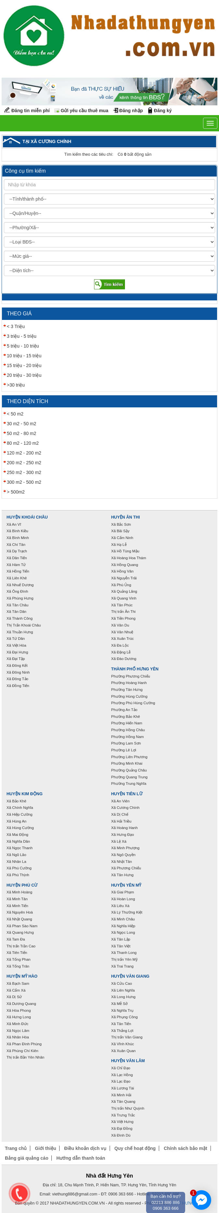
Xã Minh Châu (123, 919)
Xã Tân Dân (16, 611)
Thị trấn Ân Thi (123, 611)
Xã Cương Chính (125, 808)
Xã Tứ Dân (16, 638)
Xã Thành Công (20, 618)
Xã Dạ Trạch (17, 551)
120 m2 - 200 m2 (24, 452)
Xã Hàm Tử (16, 565)
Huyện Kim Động (25, 794)
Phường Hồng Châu (128, 730)
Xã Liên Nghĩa (123, 990)
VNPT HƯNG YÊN (187, 1203)
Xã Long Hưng (123, 997)
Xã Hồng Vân (122, 571)
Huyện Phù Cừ (22, 885)
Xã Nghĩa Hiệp (123, 926)
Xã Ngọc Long (123, 932)
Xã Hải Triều (121, 821)
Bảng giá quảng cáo (26, 1158)
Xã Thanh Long (124, 953)
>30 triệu (16, 385)
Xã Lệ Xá (119, 841)
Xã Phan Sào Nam (22, 926)
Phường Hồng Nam (127, 737)
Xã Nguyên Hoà (20, 912)
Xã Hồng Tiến (18, 571)
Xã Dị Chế (119, 814)
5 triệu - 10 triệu (23, 346)
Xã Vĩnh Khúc (122, 1044)
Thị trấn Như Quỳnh (127, 1108)
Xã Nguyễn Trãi (124, 578)
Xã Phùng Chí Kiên (22, 1051)
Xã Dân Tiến (17, 558)
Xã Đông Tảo (17, 679)
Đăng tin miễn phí (30, 110)
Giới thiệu (45, 1148)
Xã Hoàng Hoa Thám (128, 558)
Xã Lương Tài (122, 1088)
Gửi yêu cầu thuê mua (84, 110)
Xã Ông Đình (17, 591)
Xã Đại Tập (16, 659)
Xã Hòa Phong (19, 1010)
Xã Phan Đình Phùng (24, 1044)
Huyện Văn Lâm (128, 1061)
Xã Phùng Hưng (20, 598)
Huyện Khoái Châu (27, 517)
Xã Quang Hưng (20, 932)
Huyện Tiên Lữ (127, 794)
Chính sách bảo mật (185, 1148)
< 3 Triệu (16, 326)
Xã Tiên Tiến (17, 953)
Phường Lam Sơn (126, 743)
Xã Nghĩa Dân (18, 841)
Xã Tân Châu (17, 605)
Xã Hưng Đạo (122, 835)
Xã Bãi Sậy (120, 531)
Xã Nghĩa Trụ (122, 1010)
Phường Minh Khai (127, 763)
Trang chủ (16, 1148)
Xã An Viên (120, 801)
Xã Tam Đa (16, 939)
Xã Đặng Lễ (121, 652)
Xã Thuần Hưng (20, 632)
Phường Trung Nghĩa (128, 783)
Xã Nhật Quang (19, 919)
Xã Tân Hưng (122, 875)
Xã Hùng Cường (20, 828)
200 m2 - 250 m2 (24, 462)
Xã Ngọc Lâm (18, 1031)
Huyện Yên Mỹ (126, 885)
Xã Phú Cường (19, 868)
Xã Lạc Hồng (122, 1075)
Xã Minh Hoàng (19, 892)
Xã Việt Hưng (122, 1122)
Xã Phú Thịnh (18, 875)
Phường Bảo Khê (125, 717)
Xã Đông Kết (17, 665)
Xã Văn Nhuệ (122, 632)
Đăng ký (162, 110)
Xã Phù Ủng (121, 585)
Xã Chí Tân (16, 545)
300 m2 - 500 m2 (24, 482)
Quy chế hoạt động (135, 1148)
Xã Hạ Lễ (119, 545)
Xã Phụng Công (124, 1017)
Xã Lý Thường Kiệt (127, 912)
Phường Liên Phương (129, 757)
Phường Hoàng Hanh (129, 683)
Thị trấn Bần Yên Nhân (25, 1057)
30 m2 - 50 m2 (21, 423)
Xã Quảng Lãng (124, 591)
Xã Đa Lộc (120, 645)
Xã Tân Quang (123, 1101)
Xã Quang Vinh (124, 598)
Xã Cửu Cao (121, 983)
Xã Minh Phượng (125, 848)
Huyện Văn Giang (130, 976)
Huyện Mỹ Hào (22, 976)
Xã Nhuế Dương (20, 585)
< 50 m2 (15, 413)
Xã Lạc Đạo (120, 1081)
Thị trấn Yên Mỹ (124, 959)
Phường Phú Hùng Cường (133, 703)
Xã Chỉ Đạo (120, 1068)
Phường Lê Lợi (123, 750)
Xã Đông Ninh (18, 672)
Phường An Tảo (124, 710)
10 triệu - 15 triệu (24, 355)
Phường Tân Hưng (127, 690)
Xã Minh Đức (17, 1024)
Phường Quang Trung (129, 777)
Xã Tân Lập (120, 939)
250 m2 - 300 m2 (24, 472)
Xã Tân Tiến (121, 1024)
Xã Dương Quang (21, 1004)
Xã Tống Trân (18, 966)
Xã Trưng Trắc (123, 1115)
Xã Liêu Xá (120, 906)
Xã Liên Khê (17, 578)
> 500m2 (16, 491)
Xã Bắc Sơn (121, 524)
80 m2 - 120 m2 (23, 443)
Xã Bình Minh (18, 538)
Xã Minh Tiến (17, 906)
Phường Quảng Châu (129, 770)
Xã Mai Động (17, 835)
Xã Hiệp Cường (20, 814)
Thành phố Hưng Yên (135, 669)
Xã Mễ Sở (119, 1004)
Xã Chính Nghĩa (20, 808)
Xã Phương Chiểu (126, 868)
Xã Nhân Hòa (18, 1037)
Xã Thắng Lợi (122, 1031)
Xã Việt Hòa (16, 645)
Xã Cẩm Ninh (122, 538)
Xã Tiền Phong (123, 618)
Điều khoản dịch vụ (85, 1148)
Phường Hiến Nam (127, 723)
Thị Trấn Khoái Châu (24, 625)
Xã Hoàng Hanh (124, 828)
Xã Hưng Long (19, 1017)
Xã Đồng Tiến (18, 686)
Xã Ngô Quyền (123, 855)
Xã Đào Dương (123, 659)
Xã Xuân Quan (123, 1051)
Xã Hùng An (16, 821)
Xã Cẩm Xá (16, 990)
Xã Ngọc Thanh (20, 848)
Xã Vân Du (120, 625)
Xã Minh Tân (17, 899)
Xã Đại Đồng (121, 1128)
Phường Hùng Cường (129, 696)
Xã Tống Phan (19, 959)
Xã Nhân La (16, 862)
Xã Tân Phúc (122, 605)
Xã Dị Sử (14, 997)
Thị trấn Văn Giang (127, 1037)
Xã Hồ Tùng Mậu (125, 551)
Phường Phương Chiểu (130, 676)
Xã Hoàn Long (123, 899)
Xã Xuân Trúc (122, 638)
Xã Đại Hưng (17, 652)
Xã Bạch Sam (18, 983)
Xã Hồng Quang (124, 565)
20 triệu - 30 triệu (24, 375)
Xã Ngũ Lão (16, 855)
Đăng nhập (131, 110)
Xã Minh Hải (121, 1095)
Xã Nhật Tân (121, 862)
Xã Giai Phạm (122, 892)
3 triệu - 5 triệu (21, 336)
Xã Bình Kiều (17, 531)
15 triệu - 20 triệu (24, 365)
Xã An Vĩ (14, 524)
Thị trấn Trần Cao (21, 946)
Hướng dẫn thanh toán (80, 1158)
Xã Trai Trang (122, 966)
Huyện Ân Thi (125, 517)
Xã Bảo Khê (16, 801)
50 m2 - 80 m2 (21, 433)
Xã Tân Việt (120, 946)
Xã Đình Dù (120, 1135)
